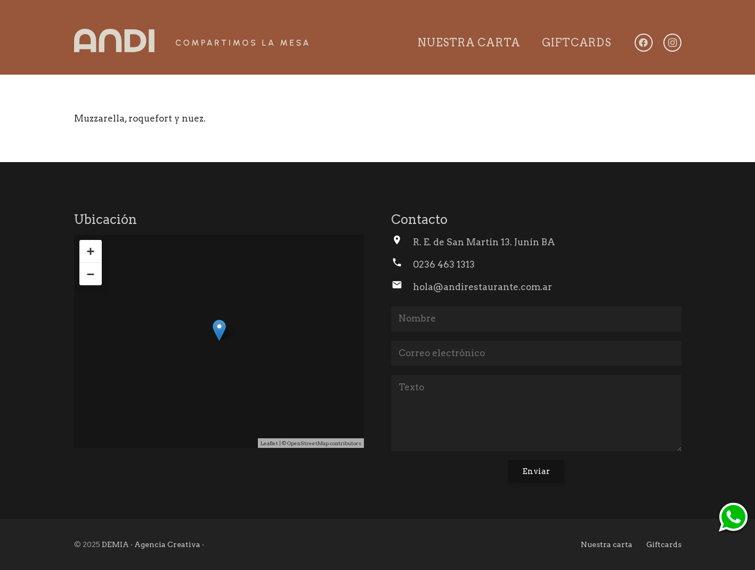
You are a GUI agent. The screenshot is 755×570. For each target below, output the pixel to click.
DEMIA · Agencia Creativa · (153, 544)
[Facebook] (644, 43)
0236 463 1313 (444, 264)
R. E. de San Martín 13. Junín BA (484, 242)
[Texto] (536, 413)
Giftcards (663, 544)
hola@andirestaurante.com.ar (482, 287)
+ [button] (90, 251)
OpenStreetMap (308, 443)
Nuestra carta (606, 544)
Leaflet (269, 443)
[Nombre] (536, 319)
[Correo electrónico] (536, 353)
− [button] (90, 274)
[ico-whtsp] (733, 518)
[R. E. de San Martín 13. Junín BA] (402, 242)
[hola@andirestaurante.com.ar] (402, 286)
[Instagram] (672, 43)
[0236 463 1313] (402, 264)
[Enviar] (536, 471)
